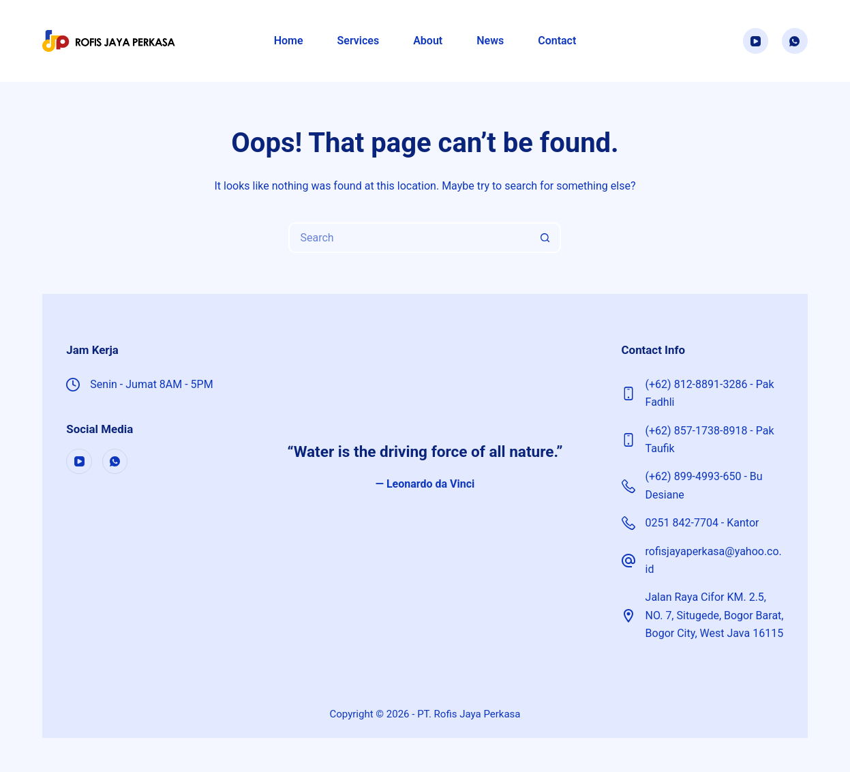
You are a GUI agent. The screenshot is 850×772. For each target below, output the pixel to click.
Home (288, 40)
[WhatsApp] (795, 41)
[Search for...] (409, 237)
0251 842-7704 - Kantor (702, 522)
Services (358, 40)
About (427, 40)
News (490, 40)
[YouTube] (756, 41)
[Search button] (545, 237)
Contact (557, 40)
